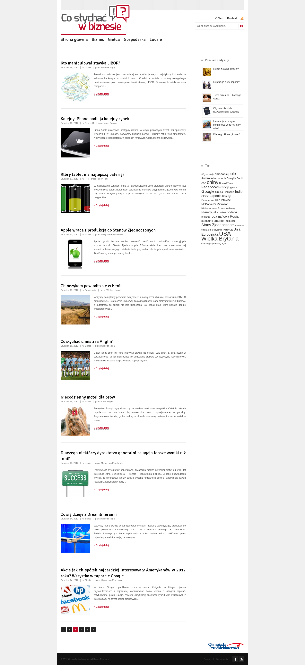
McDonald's (208, 204)
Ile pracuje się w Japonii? (226, 82)
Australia (207, 178)
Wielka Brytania (220, 239)
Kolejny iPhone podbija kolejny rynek (95, 118)
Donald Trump (226, 183)
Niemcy (206, 212)
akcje (211, 174)
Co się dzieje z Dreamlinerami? (89, 514)
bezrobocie (220, 178)
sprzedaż (231, 221)
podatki (232, 212)
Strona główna (74, 39)
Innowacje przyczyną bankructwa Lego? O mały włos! (226, 125)
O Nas (219, 18)
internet (205, 196)
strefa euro (207, 229)
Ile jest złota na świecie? (226, 69)
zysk (224, 243)
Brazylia (231, 178)
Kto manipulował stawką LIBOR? (90, 63)
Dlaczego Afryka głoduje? (226, 134)
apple (231, 174)
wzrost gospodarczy (211, 243)
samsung (207, 220)
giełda (233, 187)
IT (93, 123)
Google (207, 191)
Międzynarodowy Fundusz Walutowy (218, 208)
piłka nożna (219, 212)
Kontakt (232, 18)
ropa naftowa (220, 216)
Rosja (234, 216)
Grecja (219, 191)
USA (225, 233)
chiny (213, 182)
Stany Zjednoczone (217, 225)
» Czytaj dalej (101, 94)
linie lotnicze (223, 200)
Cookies (208, 659)
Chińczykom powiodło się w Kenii (91, 285)
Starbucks (239, 225)
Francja (224, 187)
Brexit (240, 178)
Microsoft (222, 204)
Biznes (98, 39)
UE (231, 229)
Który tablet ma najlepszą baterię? (92, 174)
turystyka (218, 230)
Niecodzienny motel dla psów (88, 397)
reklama (205, 216)
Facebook (209, 187)
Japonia (216, 196)
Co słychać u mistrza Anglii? (87, 341)
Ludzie (156, 39)
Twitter (225, 230)
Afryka (204, 174)
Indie (238, 192)
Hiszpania (229, 192)
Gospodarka (135, 39)
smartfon (219, 220)
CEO (203, 183)
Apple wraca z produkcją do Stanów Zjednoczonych (108, 230)
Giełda (114, 39)
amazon (220, 174)
